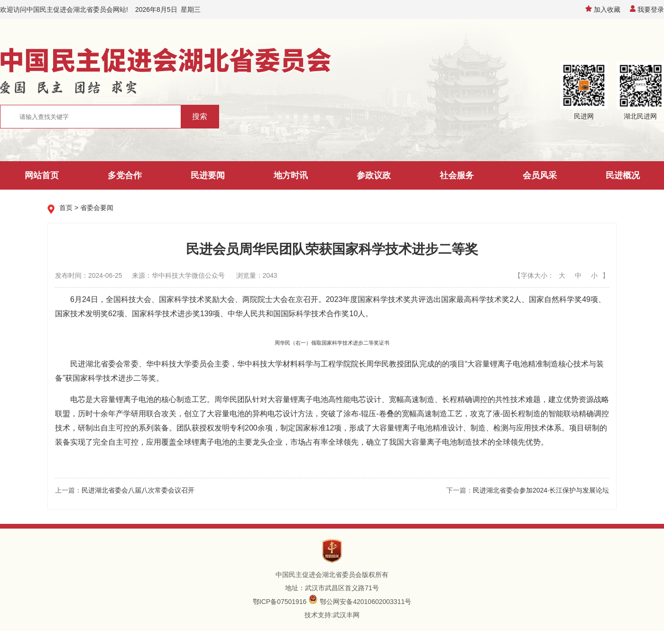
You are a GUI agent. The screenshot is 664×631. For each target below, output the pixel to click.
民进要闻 (208, 175)
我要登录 (647, 9)
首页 (66, 207)
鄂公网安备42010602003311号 (365, 601)
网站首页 (42, 175)
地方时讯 (291, 175)
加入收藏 (602, 9)
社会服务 (457, 175)
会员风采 (540, 175)
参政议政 (374, 175)
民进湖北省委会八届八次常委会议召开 (138, 490)
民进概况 (623, 175)
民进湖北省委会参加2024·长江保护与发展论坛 (541, 490)
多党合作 (125, 175)
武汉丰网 (346, 615)
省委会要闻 (96, 207)
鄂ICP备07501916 (280, 601)
